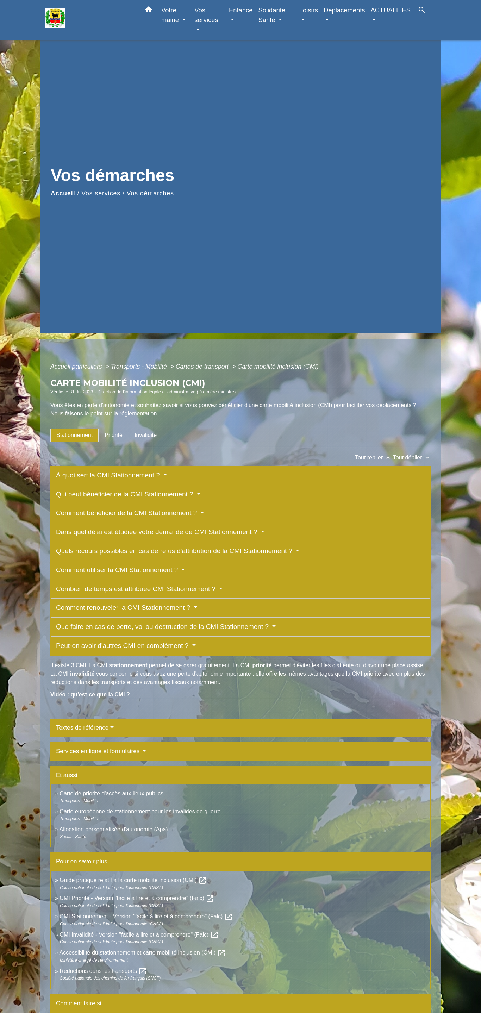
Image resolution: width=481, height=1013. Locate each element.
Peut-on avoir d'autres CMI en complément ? (123, 645)
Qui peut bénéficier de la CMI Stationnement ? (125, 494)
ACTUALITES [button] (391, 10)
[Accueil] (89, 20)
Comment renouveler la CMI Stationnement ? (124, 607)
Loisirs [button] (308, 10)
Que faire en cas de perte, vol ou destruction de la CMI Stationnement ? (163, 626)
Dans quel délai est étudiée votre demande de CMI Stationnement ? (157, 532)
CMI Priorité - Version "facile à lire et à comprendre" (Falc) (137, 898)
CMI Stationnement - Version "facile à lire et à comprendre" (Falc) (146, 916)
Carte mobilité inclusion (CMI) (278, 366)
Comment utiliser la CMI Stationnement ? (118, 570)
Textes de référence (82, 727)
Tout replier (374, 458)
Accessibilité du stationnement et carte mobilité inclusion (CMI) (142, 953)
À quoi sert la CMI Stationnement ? (109, 475)
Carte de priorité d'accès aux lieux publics (111, 793)
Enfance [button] (240, 10)
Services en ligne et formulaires (98, 751)
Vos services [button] (206, 15)
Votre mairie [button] (171, 15)
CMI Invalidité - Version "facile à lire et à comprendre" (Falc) (139, 935)
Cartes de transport (203, 366)
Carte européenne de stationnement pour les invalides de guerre (140, 811)
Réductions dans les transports (103, 971)
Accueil (63, 193)
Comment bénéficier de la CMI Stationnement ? (127, 513)
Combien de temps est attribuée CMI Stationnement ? (136, 589)
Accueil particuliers (77, 366)
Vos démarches (150, 193)
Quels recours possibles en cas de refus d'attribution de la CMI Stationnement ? (175, 551)
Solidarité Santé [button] (271, 15)
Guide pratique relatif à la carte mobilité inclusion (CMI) (133, 880)
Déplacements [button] (344, 10)
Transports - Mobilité (140, 366)
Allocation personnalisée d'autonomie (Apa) (113, 829)
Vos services (100, 193)
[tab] (74, 435)
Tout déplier (412, 458)
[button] (148, 10)
